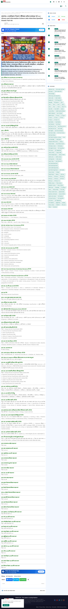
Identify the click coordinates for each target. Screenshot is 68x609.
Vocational (55, 207)
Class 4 (58, 104)
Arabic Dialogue (51, 93)
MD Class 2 (50, 176)
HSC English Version (52, 148)
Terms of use (48, 607)
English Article (51, 115)
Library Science (7, 12)
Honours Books (51, 143)
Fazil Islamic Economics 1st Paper (54, 137)
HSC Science (50, 150)
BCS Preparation (58, 100)
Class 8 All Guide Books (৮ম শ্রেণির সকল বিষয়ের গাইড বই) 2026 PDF (60, 45)
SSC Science (50, 200)
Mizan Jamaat (59, 183)
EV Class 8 (50, 119)
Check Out (10, 602)
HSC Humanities (61, 148)
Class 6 (49, 106)
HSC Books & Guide (52, 146)
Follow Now (41, 571)
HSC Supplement (58, 150)
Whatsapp (24, 579)
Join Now (41, 29)
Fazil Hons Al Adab (51, 132)
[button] (65, 6)
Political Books (56, 189)
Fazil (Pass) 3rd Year (52, 128)
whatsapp (63, 16)
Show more (42, 590)
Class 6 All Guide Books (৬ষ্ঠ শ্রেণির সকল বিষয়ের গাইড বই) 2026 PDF (60, 65)
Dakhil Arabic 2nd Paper (60, 111)
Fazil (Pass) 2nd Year (62, 126)
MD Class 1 (63, 174)
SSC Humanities (61, 198)
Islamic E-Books (62, 154)
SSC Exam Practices (52, 198)
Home (2, 12)
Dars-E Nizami (59, 113)
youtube (63, 19)
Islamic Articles (51, 152)
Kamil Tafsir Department (53, 169)
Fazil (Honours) (51, 124)
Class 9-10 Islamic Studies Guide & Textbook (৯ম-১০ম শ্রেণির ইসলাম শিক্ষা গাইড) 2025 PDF (60, 58)
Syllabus (63, 202)
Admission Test (51, 89)
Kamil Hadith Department (53, 167)
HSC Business (60, 146)
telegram (53, 16)
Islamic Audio (58, 152)
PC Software (63, 187)
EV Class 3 (58, 115)
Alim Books (50, 91)
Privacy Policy (42, 607)
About (37, 607)
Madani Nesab (51, 174)
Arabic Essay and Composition (54, 95)
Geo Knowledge (51, 139)
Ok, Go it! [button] (6, 605)
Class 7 (54, 106)
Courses (62, 108)
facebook (53, 19)
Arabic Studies (58, 98)
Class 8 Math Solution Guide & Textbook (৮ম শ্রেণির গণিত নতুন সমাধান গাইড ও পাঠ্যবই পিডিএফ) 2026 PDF (61, 72)
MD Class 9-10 (57, 180)
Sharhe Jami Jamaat (52, 196)
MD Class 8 (50, 180)
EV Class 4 (63, 115)
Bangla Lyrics (51, 100)
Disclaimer (54, 607)
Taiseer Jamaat (51, 204)
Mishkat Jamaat (51, 183)
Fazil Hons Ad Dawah (59, 130)
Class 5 (63, 104)
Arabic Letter (50, 98)
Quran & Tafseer (62, 193)
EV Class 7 (62, 117)
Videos (49, 207)
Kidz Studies (62, 169)
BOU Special (56, 102)
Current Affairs (51, 111)
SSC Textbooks (51, 202)
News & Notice (60, 185)
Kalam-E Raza (51, 161)
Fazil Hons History (51, 135)
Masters (57, 174)
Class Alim (50, 108)
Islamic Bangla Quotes (52, 154)
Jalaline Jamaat (58, 156)
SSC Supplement (58, 200)
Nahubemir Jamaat (52, 185)
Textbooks (58, 204)
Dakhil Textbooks (51, 113)
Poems (49, 189)
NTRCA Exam (50, 187)
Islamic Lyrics (51, 156)
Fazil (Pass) (58, 124)
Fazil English (50, 130)
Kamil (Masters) (59, 161)
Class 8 (58, 106)
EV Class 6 (56, 117)
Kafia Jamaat (58, 159)
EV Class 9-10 (56, 119)
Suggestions (58, 202)
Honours (61, 141)
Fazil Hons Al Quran (61, 132)
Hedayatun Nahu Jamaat (53, 141)
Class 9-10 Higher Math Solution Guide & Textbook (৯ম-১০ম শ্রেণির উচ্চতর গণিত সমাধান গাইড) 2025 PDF (60, 52)
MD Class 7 (62, 178)
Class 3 (54, 104)
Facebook (10, 579)
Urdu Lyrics (64, 204)
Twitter (16, 579)
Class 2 (49, 104)
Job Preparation (9, 576)
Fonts (64, 137)
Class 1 (62, 102)
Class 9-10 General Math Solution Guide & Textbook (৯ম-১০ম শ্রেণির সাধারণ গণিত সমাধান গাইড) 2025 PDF (60, 38)
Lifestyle (58, 172)
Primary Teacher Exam (52, 191)
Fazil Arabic (60, 128)
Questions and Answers (52, 193)
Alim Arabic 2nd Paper (60, 89)
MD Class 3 (56, 176)
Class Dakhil (56, 108)
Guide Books (58, 139)
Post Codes (62, 189)
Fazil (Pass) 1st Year (52, 126)
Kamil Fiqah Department (53, 165)
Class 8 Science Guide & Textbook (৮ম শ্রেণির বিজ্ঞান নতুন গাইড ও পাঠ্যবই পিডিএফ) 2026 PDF (60, 79)
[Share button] (28, 579)
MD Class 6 (56, 178)
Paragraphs (57, 187)
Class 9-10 (64, 106)
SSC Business (60, 196)
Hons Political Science (60, 143)
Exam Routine (57, 122)
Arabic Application (58, 91)
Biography (50, 102)
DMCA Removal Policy (61, 607)
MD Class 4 (62, 176)
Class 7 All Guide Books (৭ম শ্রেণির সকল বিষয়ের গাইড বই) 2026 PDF (60, 31)
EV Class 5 (50, 117)
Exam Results (51, 122)
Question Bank (61, 191)
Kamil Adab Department (53, 163)
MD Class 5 (50, 178)
